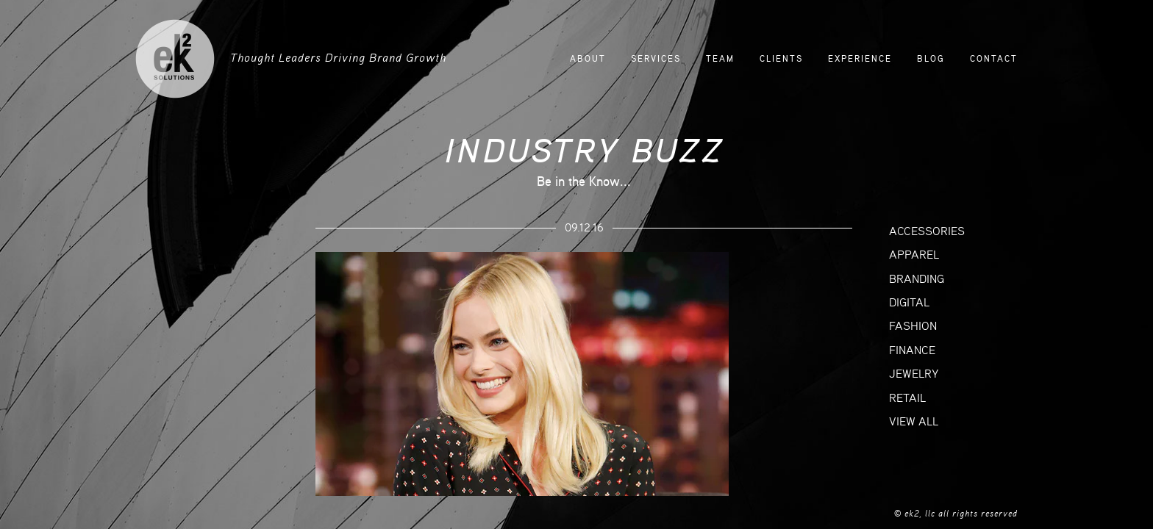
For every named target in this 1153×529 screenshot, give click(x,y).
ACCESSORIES (927, 231)
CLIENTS (781, 58)
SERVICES (656, 58)
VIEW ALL (913, 422)
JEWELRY (914, 374)
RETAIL (907, 398)
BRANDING (916, 279)
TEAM (720, 58)
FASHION (913, 326)
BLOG (931, 58)
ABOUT (588, 58)
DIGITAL (909, 303)
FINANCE (912, 350)
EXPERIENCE (860, 58)
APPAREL (914, 255)
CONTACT (994, 58)
